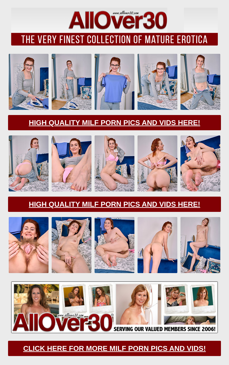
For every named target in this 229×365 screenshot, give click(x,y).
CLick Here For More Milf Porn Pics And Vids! (114, 348)
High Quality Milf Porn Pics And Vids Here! (114, 123)
